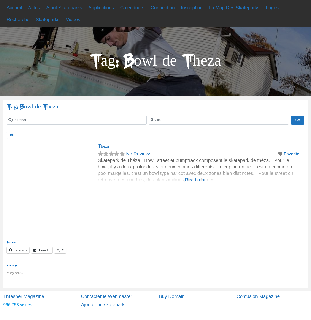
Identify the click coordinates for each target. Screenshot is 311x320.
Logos (272, 7)
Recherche (17, 19)
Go (299, 119)
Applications (101, 7)
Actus (34, 7)
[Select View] (12, 135)
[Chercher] (77, 120)
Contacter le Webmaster (106, 296)
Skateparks (48, 19)
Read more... (198, 179)
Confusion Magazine (258, 296)
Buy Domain (172, 296)
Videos (73, 19)
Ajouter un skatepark (103, 304)
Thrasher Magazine (23, 296)
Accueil (14, 7)
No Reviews (138, 154)
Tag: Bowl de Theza (32, 107)
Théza (103, 146)
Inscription (192, 7)
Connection (163, 7)
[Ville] (219, 120)
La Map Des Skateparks (234, 7)
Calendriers (132, 7)
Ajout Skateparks (64, 7)
